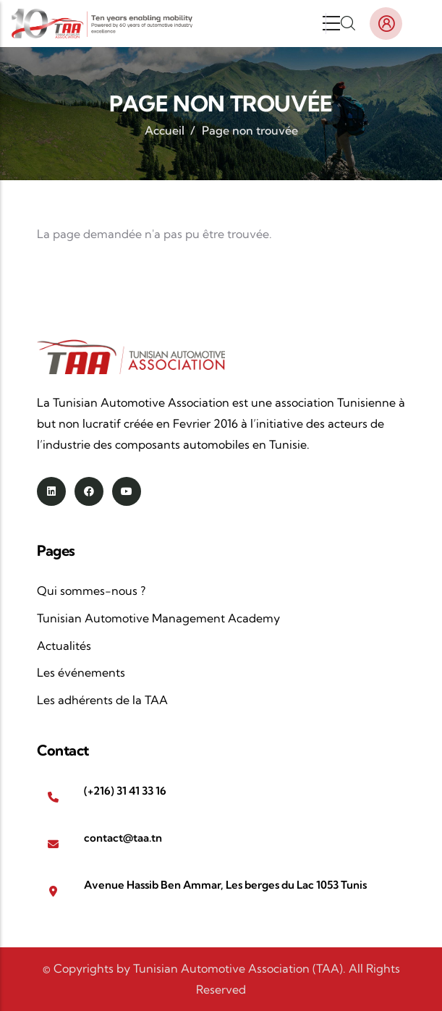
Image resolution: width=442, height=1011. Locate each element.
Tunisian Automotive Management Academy (158, 618)
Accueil (164, 130)
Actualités (64, 645)
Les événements (81, 672)
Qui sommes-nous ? (91, 590)
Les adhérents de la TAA (102, 700)
